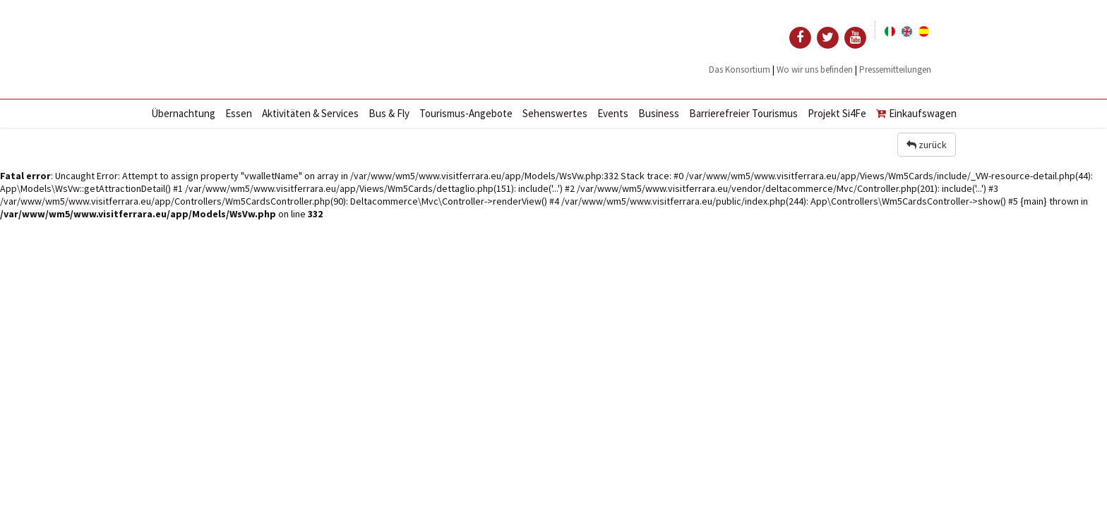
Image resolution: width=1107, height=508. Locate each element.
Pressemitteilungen (895, 69)
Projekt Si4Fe (837, 113)
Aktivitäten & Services (310, 113)
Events (612, 113)
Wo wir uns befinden (815, 69)
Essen (238, 113)
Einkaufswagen (916, 113)
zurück (926, 144)
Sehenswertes (554, 113)
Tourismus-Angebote (466, 113)
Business (658, 113)
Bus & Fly (389, 113)
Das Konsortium (739, 69)
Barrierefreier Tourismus (743, 113)
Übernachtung (183, 113)
